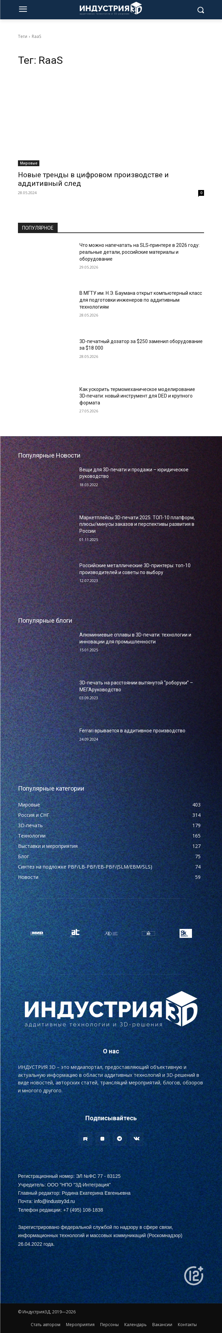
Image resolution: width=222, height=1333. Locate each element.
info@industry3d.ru (54, 1201)
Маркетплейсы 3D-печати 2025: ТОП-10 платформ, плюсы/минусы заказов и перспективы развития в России (137, 524)
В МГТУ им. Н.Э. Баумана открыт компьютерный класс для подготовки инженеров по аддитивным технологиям (140, 299)
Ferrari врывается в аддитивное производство (132, 730)
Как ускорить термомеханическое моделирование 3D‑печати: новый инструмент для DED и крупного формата (137, 396)
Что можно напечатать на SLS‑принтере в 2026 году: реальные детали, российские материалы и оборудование (139, 251)
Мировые (28, 163)
